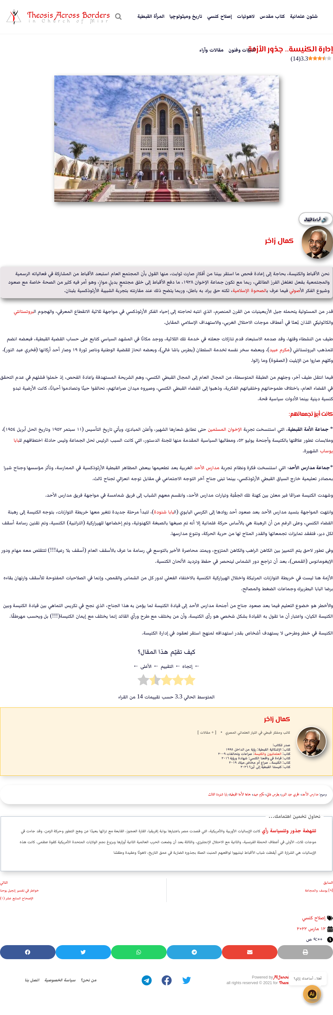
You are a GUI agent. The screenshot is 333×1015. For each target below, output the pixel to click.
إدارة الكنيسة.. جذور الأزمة (286, 49)
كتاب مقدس (272, 16)
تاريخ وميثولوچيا (186, 16)
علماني (243, 732)
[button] (305, 952)
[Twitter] (187, 980)
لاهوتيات (246, 16)
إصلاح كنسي (219, 16)
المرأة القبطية (150, 16)
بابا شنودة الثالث (218, 794)
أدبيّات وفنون (242, 50)
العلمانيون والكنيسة (268, 753)
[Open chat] (317, 999)
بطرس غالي (273, 794)
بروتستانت (24, 311)
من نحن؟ (91, 979)
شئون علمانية (304, 16)
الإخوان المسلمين (225, 429)
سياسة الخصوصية (59, 979)
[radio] (189, 682)
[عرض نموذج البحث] (117, 16)
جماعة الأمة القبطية (240, 794)
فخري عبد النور (291, 794)
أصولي (294, 290)
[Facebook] (167, 980)
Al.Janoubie (283, 977)
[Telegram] (147, 980)
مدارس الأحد (206, 467)
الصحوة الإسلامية (250, 290)
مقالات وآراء (211, 50)
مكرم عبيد (279, 349)
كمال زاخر (277, 719)
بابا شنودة (164, 512)
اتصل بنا (28, 979)
